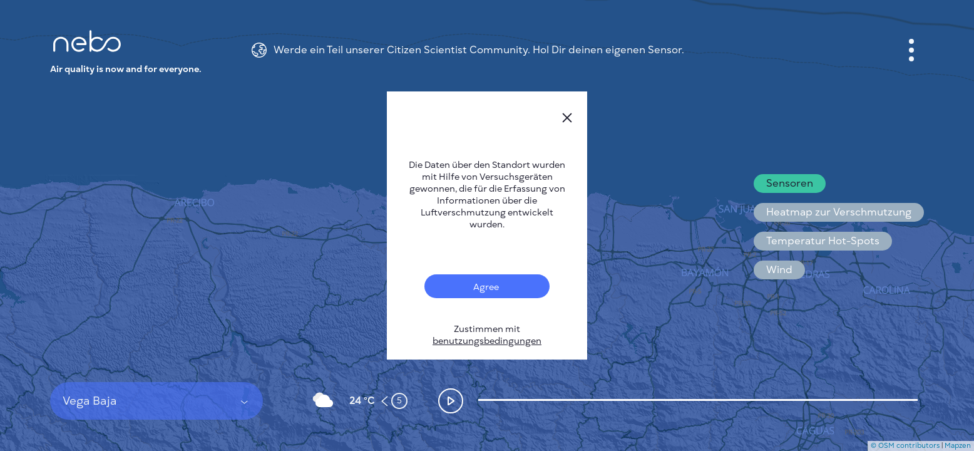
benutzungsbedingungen (487, 341)
